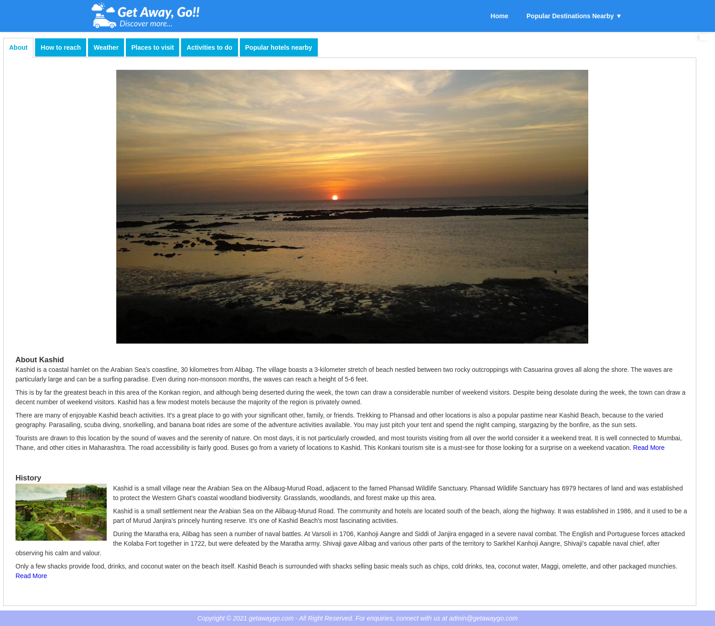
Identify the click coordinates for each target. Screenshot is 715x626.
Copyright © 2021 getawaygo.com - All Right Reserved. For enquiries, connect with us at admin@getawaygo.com (357, 618)
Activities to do (209, 47)
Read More (648, 447)
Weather (106, 47)
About (18, 47)
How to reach (61, 47)
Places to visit (152, 47)
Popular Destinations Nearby (570, 16)
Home (499, 16)
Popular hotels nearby (278, 47)
